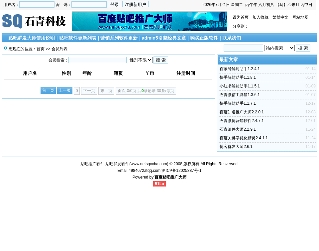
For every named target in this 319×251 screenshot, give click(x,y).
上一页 (65, 90)
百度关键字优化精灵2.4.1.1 (244, 138)
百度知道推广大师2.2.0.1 (242, 112)
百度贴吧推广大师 (170, 177)
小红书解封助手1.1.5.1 (240, 86)
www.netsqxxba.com (149, 164)
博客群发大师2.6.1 (236, 146)
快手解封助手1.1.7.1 (238, 103)
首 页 (48, 90)
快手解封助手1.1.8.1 (238, 77)
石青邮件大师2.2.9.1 (238, 129)
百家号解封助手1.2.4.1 (240, 68)
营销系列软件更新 (119, 38)
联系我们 (231, 38)
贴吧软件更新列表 (77, 38)
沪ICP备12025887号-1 (181, 170)
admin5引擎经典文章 (164, 38)
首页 (41, 49)
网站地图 (300, 17)
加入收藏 (260, 17)
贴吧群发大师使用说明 (31, 38)
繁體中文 (280, 17)
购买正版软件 (204, 38)
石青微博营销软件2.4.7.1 (242, 120)
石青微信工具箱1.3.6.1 (240, 94)
